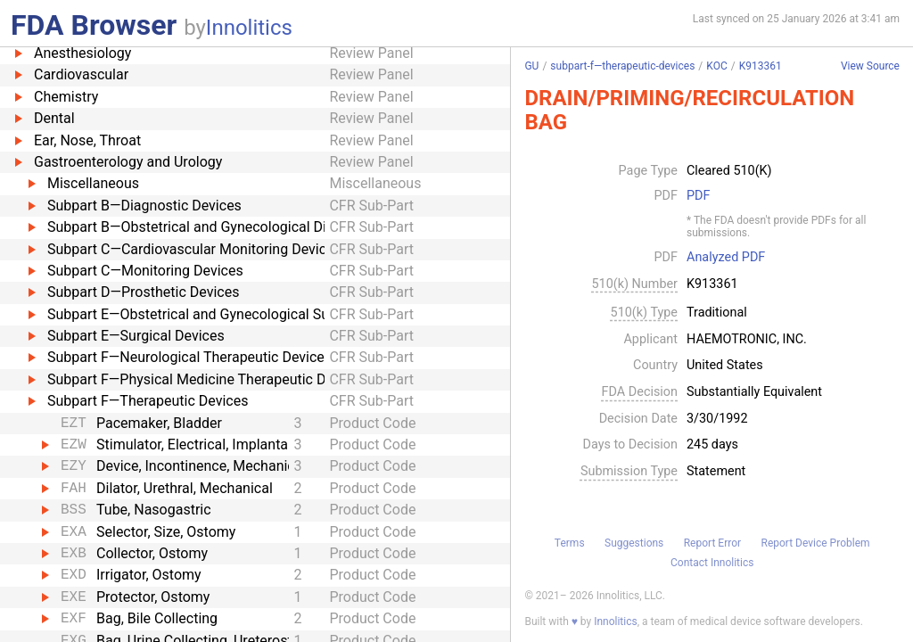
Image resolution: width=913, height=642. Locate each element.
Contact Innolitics (711, 562)
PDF (698, 196)
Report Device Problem (815, 543)
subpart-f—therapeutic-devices (622, 66)
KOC (716, 66)
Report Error (712, 543)
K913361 (760, 66)
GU (531, 66)
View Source (870, 66)
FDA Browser (94, 25)
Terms (570, 543)
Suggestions (634, 543)
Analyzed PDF (726, 258)
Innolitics (249, 27)
